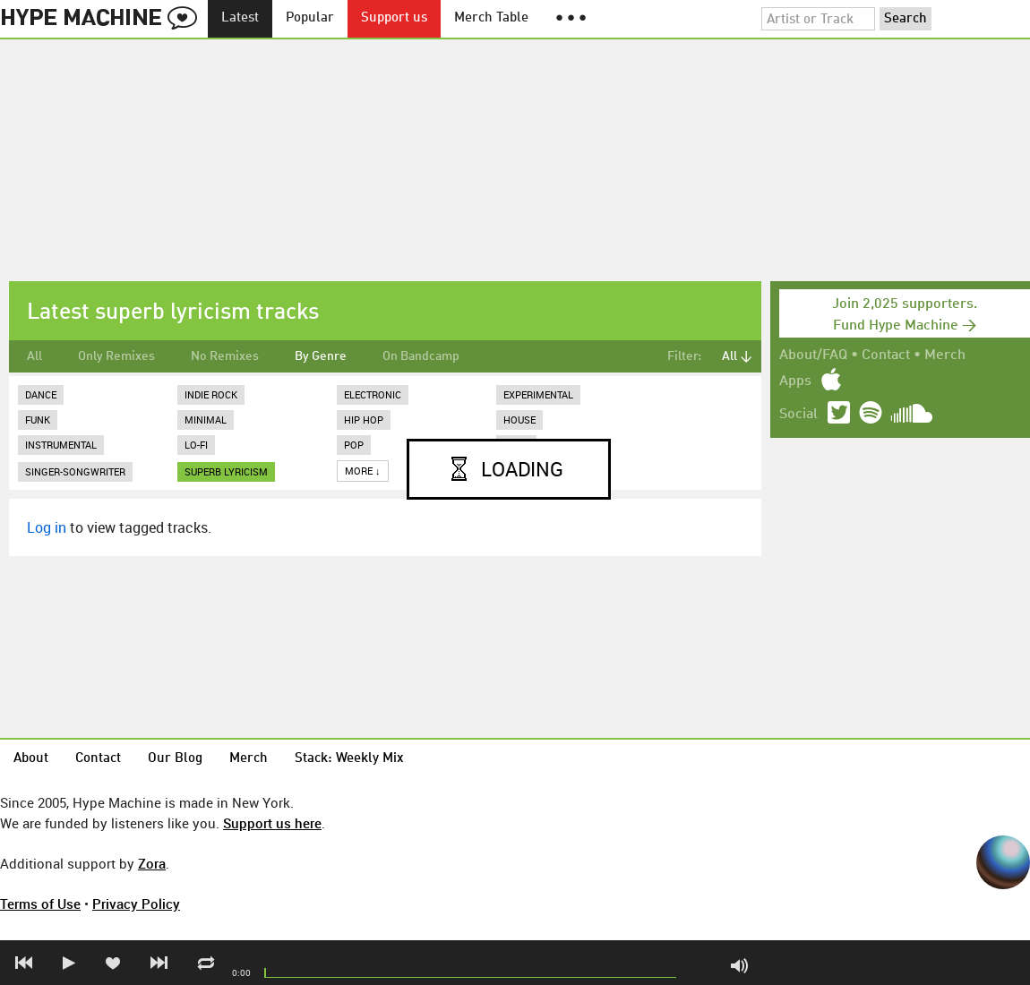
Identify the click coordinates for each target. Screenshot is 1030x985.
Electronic (372, 394)
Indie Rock (211, 394)
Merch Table (491, 18)
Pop (354, 444)
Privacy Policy (136, 903)
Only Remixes (116, 356)
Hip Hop (363, 419)
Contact (886, 355)
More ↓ (363, 470)
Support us (394, 18)
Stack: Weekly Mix (349, 759)
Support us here (272, 823)
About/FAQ (813, 355)
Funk (37, 419)
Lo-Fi (196, 444)
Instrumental (61, 444)
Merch (945, 355)
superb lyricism (226, 471)
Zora (152, 863)
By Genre (321, 356)
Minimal (206, 419)
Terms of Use (40, 903)
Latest (240, 18)
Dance (40, 394)
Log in (46, 527)
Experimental (538, 394)
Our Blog (175, 759)
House (519, 419)
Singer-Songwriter (75, 471)
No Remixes (225, 356)
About (30, 759)
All (34, 356)
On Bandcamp (420, 356)
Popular (310, 18)
